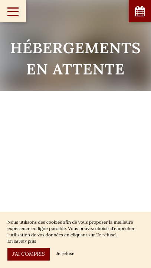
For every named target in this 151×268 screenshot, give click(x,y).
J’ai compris (28, 254)
